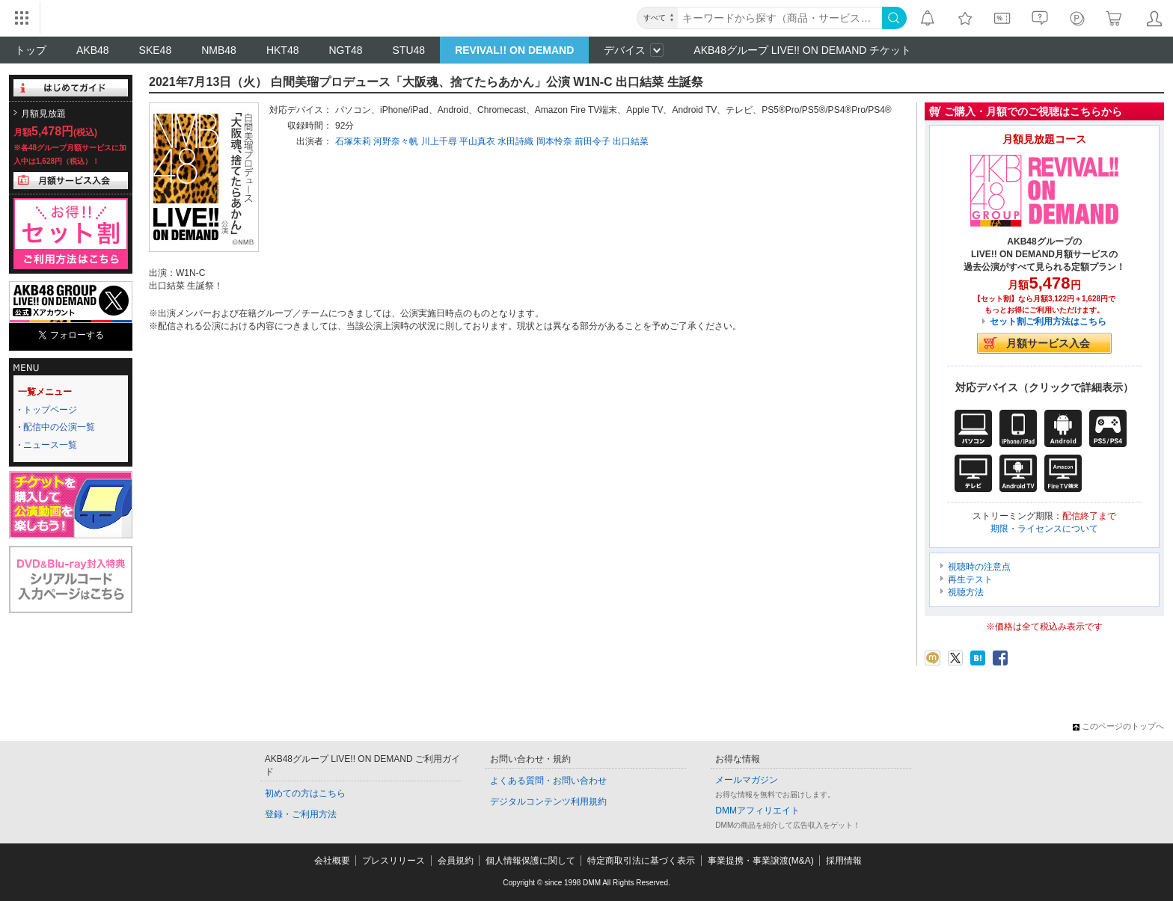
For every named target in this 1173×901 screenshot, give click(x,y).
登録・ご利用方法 (301, 814)
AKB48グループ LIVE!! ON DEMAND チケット (802, 50)
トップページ (50, 410)
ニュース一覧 (50, 445)
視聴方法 (966, 592)
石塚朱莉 (353, 141)
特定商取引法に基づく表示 (641, 860)
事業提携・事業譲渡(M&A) (761, 860)
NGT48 (345, 50)
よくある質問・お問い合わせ (548, 780)
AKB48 (92, 50)
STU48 (409, 50)
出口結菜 (631, 141)
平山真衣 (477, 141)
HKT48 (282, 50)
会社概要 (332, 860)
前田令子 (592, 141)
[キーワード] (780, 18)
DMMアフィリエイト (757, 810)
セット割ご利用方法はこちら (1048, 321)
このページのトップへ (1118, 726)
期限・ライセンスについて (1044, 528)
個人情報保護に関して (530, 860)
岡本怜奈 (554, 141)
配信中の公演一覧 (59, 427)
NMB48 (218, 50)
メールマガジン (746, 780)
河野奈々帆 (395, 141)
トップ (30, 50)
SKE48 (155, 50)
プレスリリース (393, 860)
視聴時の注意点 (979, 567)
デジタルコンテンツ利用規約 (548, 801)
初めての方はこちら (305, 793)
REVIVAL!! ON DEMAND (514, 50)
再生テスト (970, 579)
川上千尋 (439, 141)
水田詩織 (515, 141)
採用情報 (844, 860)
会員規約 (456, 860)
